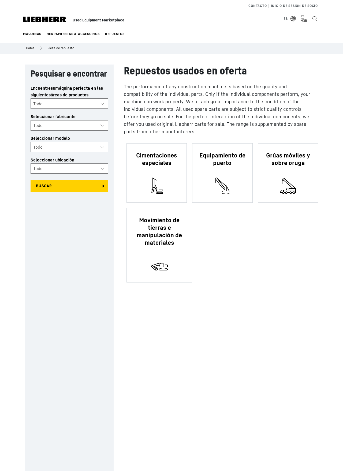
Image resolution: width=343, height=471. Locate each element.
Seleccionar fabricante (53, 116)
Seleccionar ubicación (52, 160)
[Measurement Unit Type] (304, 18)
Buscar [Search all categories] (44, 185)
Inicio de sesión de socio (294, 6)
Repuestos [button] (115, 34)
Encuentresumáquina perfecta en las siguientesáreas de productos (67, 91)
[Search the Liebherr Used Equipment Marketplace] (314, 18)
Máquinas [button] (32, 34)
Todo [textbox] (38, 103)
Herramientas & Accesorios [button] (73, 34)
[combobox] (69, 103)
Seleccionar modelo (50, 138)
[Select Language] (290, 18)
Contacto (257, 6)
